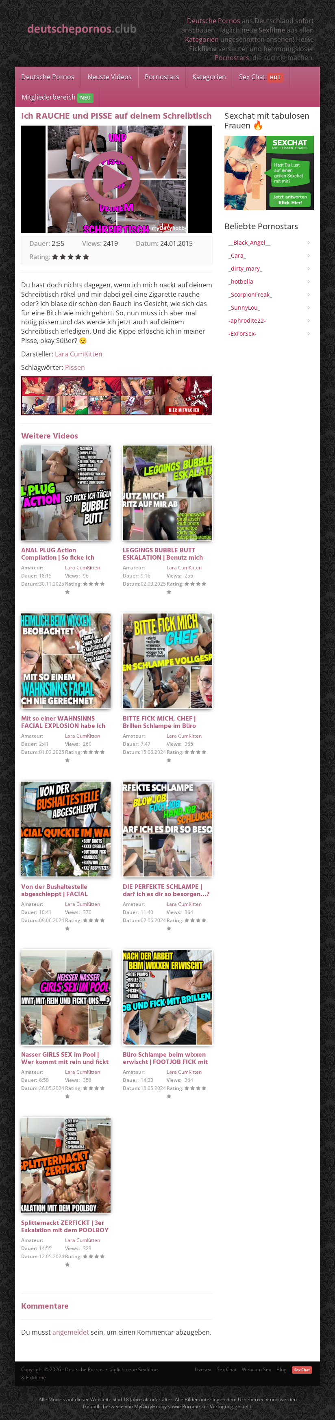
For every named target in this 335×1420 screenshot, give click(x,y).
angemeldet (70, 1332)
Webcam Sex (256, 1369)
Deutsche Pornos (213, 20)
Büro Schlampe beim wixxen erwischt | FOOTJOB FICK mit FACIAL (165, 1062)
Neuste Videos (109, 76)
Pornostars (232, 57)
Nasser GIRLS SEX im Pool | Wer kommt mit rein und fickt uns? (65, 1062)
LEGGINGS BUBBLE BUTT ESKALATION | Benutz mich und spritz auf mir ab (163, 558)
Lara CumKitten (78, 354)
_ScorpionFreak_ (250, 294)
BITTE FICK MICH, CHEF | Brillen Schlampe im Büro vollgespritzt (159, 726)
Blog (281, 1369)
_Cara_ (237, 255)
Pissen (75, 367)
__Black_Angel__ (249, 242)
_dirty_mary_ (245, 268)
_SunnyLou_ (244, 307)
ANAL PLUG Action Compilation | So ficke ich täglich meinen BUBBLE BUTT (64, 558)
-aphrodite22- (247, 320)
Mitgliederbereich (58, 98)
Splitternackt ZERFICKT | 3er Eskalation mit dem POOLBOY (65, 1227)
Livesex (203, 1369)
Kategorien (202, 39)
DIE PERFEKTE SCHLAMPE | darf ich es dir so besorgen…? (166, 891)
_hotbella (240, 281)
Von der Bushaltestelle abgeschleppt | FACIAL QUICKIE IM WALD (54, 894)
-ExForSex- (242, 333)
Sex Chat (261, 77)
